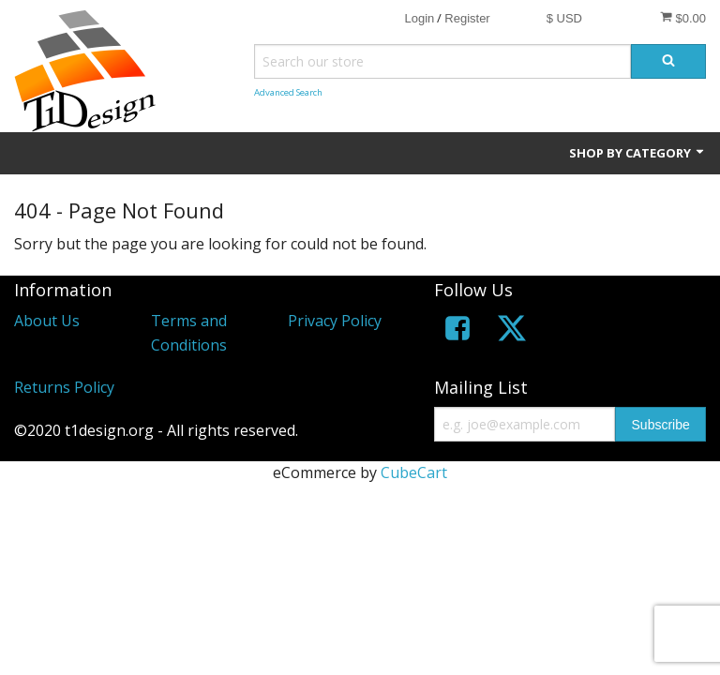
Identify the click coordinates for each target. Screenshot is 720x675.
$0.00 (683, 17)
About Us (47, 320)
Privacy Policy (335, 320)
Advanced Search (288, 92)
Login (419, 18)
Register (466, 18)
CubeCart (414, 472)
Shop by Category (637, 152)
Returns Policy (64, 387)
